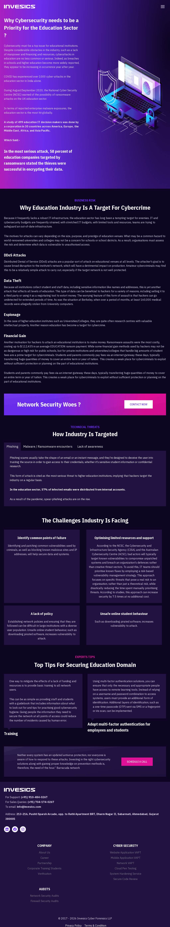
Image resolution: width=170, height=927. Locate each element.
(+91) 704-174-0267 (41, 802)
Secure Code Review (125, 879)
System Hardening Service (125, 873)
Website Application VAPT (125, 852)
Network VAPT (125, 863)
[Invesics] (19, 6)
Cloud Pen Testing (125, 868)
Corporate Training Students (44, 868)
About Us (44, 852)
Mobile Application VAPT (125, 857)
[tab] (12, 446)
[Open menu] (162, 6)
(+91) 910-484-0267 (34, 797)
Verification (44, 873)
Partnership (45, 863)
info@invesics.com (29, 806)
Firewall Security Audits (45, 901)
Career (45, 857)
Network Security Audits (44, 895)
